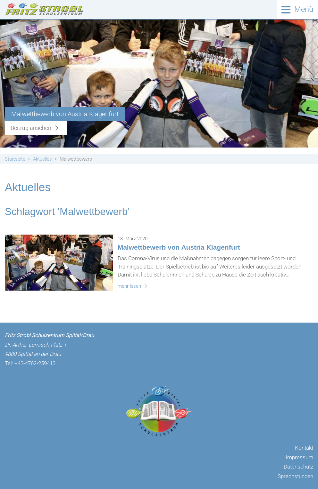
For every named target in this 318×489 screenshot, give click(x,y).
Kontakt (304, 448)
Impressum (299, 457)
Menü (303, 9)
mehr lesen (133, 286)
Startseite (15, 159)
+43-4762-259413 (34, 363)
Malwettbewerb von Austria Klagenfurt (179, 247)
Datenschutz (298, 466)
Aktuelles (42, 159)
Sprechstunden (295, 476)
